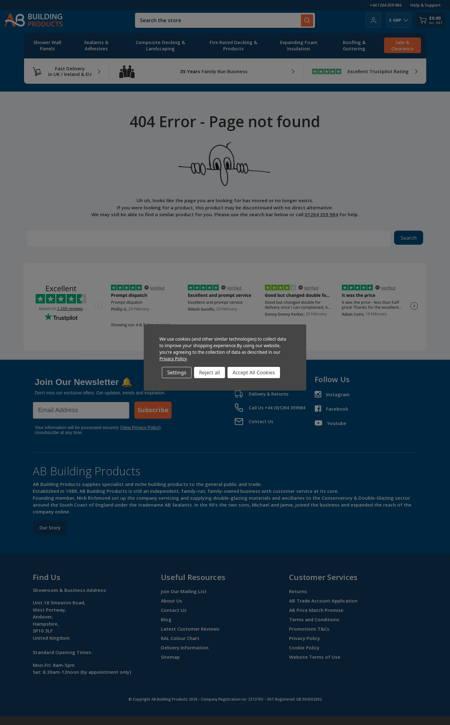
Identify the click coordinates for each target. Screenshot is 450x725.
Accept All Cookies (253, 372)
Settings (176, 372)
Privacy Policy (173, 359)
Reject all (209, 372)
